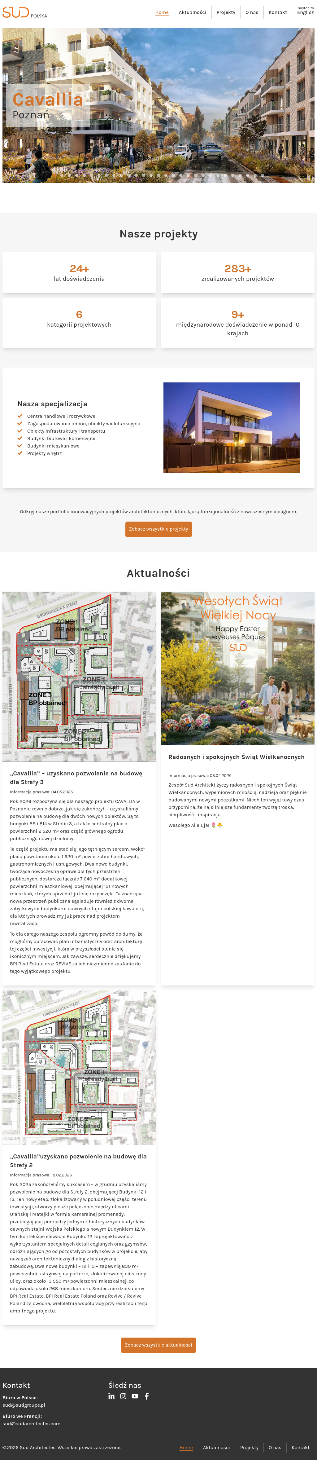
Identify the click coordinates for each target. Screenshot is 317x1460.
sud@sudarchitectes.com (31, 1424)
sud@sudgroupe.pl (23, 1405)
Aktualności (192, 12)
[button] (54, 175)
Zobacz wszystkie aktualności (158, 1345)
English (306, 12)
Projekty (226, 12)
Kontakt (278, 12)
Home (162, 12)
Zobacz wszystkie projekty (158, 529)
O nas (251, 12)
